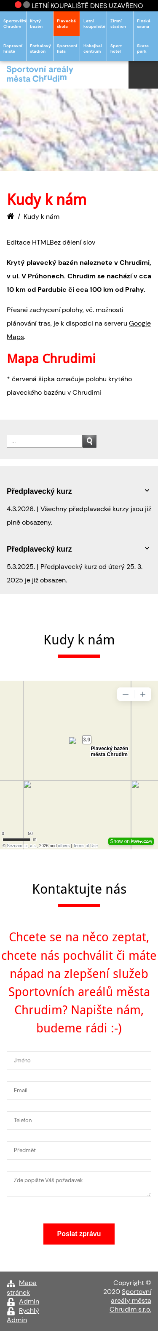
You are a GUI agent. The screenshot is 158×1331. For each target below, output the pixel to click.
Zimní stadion (118, 23)
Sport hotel (116, 48)
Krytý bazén (36, 23)
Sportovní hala (67, 48)
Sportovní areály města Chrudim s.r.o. (130, 1300)
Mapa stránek (22, 1287)
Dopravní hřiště (12, 48)
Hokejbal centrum (92, 48)
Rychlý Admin (23, 1315)
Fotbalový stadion (40, 48)
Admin (29, 1301)
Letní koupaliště (94, 23)
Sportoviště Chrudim (14, 23)
